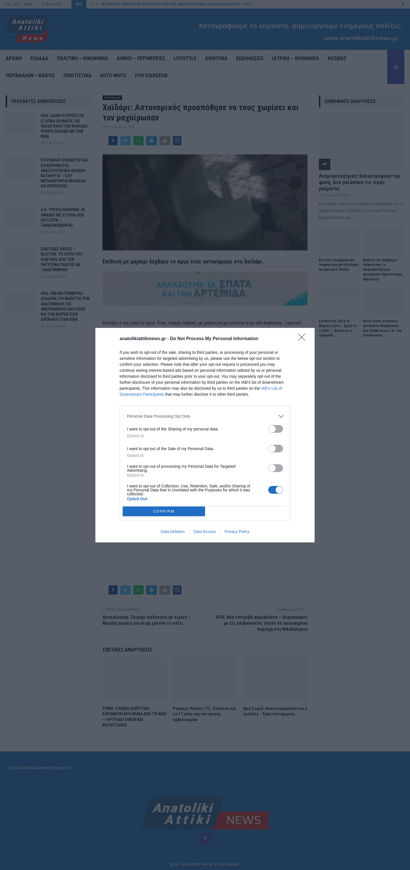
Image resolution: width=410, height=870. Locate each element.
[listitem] (205, 416)
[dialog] (205, 435)
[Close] (303, 339)
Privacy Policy (237, 531)
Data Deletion (173, 531)
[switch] (275, 429)
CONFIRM (164, 511)
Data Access (205, 531)
